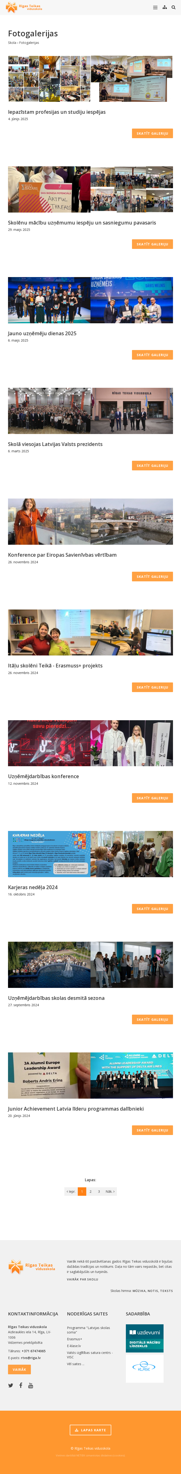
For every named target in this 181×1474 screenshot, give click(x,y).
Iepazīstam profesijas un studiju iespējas (57, 112)
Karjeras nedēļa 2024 (33, 887)
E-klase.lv (74, 1346)
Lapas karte (90, 1430)
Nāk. (110, 1191)
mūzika (139, 1291)
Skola (12, 42)
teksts (166, 1291)
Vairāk (19, 1369)
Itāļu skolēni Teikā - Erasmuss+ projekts (55, 665)
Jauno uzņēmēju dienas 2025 (42, 333)
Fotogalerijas (29, 42)
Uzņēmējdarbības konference (43, 776)
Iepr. (71, 1191)
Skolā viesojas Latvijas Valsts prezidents (55, 444)
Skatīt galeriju (152, 133)
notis (153, 1291)
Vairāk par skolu (82, 1279)
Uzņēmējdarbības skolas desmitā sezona (56, 998)
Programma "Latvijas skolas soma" (88, 1329)
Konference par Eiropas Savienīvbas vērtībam (62, 555)
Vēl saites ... (75, 1364)
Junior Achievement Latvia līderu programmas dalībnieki (76, 1108)
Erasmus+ (74, 1339)
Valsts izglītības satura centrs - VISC (90, 1354)
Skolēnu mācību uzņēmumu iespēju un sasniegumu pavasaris (82, 222)
